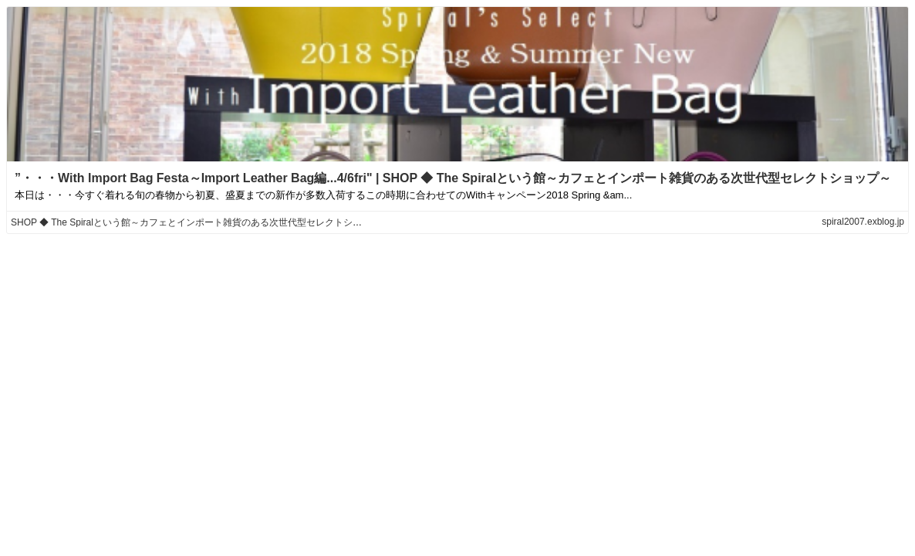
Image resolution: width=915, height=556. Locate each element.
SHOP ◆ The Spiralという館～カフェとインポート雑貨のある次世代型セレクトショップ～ (200, 222)
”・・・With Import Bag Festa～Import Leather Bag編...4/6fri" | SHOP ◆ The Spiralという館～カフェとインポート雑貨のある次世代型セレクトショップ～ (453, 178)
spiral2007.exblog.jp (863, 221)
